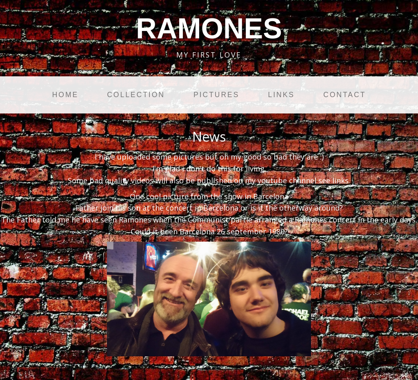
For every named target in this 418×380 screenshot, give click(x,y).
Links (281, 95)
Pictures (216, 95)
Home (65, 95)
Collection (136, 95)
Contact (344, 95)
